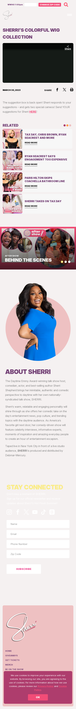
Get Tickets (12, 660)
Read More (31, 142)
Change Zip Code (50, 4)
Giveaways (11, 655)
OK (38, 697)
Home (8, 651)
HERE (32, 111)
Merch (9, 665)
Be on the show (14, 669)
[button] (62, 262)
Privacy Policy (45, 686)
